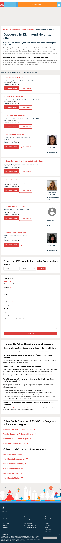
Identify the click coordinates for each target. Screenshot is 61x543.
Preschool (47, 524)
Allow (50, 537)
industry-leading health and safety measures (25, 406)
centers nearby (46, 4)
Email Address (30, 303)
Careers (5, 524)
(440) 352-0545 (26, 243)
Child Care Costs (28, 522)
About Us (5, 517)
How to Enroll (27, 519)
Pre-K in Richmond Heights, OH (15, 442)
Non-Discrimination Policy (30, 524)
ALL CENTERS (7, 29)
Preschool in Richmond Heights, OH (17, 437)
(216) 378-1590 (26, 145)
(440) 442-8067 (26, 88)
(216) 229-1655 (26, 170)
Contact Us (5, 519)
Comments (6, 314)
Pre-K (46, 526)
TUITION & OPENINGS (11, 88)
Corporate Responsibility (30, 526)
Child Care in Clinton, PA (13, 477)
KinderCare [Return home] (2, 4)
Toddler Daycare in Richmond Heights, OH (20, 433)
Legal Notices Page (20, 540)
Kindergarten (48, 528)
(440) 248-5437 (26, 189)
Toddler (47, 522)
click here (49, 373)
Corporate (5, 526)
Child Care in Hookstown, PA (14, 462)
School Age (48, 530)
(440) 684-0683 (26, 125)
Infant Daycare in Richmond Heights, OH (19, 428)
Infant (46, 519)
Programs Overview (50, 517)
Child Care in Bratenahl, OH (14, 453)
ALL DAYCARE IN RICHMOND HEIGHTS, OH (23, 29)
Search (41, 267)
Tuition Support (27, 517)
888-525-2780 (7, 280)
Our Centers (6, 522)
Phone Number (30, 310)
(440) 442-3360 (26, 107)
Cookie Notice (11, 539)
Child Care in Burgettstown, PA (15, 458)
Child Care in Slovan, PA (13, 467)
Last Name (30, 296)
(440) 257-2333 (26, 217)
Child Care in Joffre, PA (12, 472)
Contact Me (30, 332)
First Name (30, 289)
